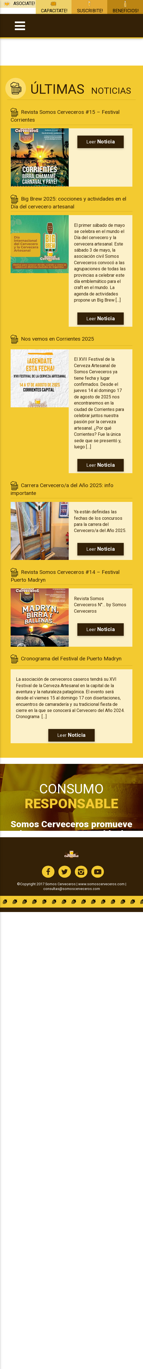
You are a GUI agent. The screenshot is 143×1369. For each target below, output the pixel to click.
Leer (100, 141)
